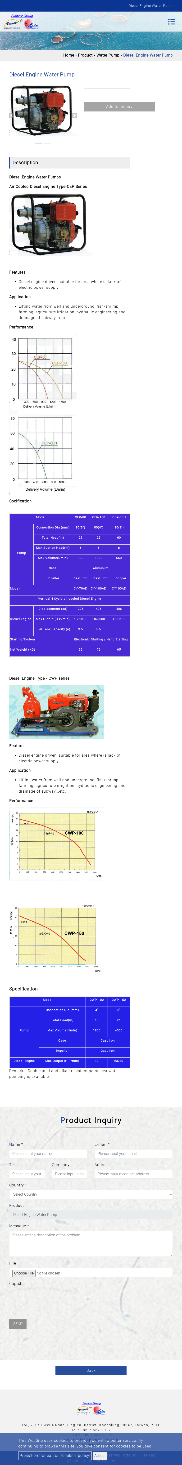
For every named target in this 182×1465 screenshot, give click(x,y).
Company (61, 1165)
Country (18, 1185)
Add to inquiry (119, 106)
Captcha (17, 1283)
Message (19, 1226)
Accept (100, 1455)
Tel (12, 1165)
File (12, 1263)
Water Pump (107, 55)
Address (102, 1165)
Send (18, 1324)
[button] (11, 115)
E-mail (102, 1144)
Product (85, 55)
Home (68, 55)
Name (16, 1144)
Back (91, 1370)
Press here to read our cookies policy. (55, 1455)
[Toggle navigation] (171, 22)
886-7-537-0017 (96, 1430)
